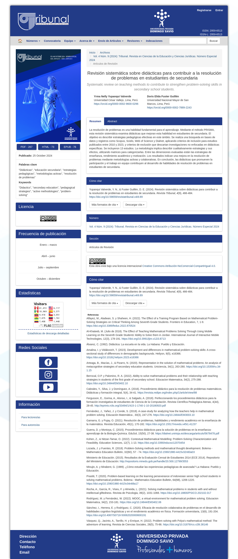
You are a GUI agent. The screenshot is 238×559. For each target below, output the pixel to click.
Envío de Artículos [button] (110, 40)
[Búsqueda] (188, 41)
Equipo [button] (70, 40)
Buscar (214, 40)
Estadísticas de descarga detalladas (48, 333)
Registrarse (204, 10)
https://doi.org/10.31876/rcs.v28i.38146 (185, 524)
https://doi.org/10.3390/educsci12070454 (161, 442)
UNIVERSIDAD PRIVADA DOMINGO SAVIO (162, 538)
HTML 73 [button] (48, 146)
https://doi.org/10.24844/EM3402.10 (107, 383)
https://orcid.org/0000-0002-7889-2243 (169, 107)
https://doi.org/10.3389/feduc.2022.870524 (110, 325)
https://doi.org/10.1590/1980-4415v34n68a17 (112, 483)
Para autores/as (30, 424)
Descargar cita (135, 204)
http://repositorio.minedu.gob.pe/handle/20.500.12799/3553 (154, 461)
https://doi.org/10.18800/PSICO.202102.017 (185, 492)
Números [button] (33, 40)
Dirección (28, 536)
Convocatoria (52, 40)
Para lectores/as (30, 417)
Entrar (219, 10)
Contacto (28, 542)
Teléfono (27, 547)
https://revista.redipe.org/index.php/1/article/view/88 (167, 392)
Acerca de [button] (86, 40)
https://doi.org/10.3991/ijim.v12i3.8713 (144, 338)
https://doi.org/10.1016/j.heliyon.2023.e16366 (112, 357)
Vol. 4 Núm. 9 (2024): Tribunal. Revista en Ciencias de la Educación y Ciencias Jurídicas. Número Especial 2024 (154, 226)
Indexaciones (154, 40)
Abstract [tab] (112, 121)
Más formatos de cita (105, 204)
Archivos (105, 52)
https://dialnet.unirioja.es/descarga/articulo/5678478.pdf (187, 433)
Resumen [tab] (95, 121)
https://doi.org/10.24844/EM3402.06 (140, 502)
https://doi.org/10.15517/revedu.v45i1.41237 (171, 424)
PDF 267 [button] (27, 146)
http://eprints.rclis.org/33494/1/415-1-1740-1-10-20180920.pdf (130, 405)
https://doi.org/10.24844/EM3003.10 (174, 414)
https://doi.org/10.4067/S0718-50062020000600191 (116, 515)
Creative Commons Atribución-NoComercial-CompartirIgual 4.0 (178, 265)
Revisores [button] (134, 40)
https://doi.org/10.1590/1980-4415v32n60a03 (169, 452)
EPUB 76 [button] (70, 146)
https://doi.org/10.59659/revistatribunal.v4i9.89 (116, 196)
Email (24, 552)
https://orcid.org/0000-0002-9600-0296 (116, 103)
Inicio (92, 52)
